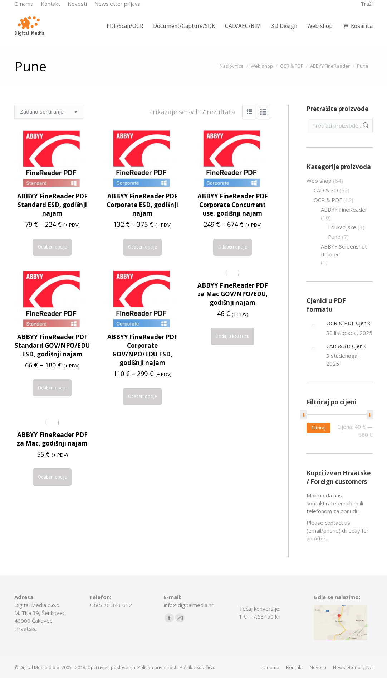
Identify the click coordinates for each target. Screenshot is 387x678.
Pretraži (365, 125)
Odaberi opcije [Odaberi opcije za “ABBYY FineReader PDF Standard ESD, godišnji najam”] (52, 247)
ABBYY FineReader (344, 209)
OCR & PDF (328, 199)
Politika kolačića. (197, 667)
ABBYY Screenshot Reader (344, 250)
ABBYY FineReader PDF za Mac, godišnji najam (52, 439)
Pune (334, 236)
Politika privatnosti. (157, 667)
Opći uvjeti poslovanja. (111, 667)
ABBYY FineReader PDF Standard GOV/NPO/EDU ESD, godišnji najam (52, 345)
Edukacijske (342, 227)
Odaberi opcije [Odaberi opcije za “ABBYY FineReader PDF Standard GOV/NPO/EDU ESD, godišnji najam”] (52, 387)
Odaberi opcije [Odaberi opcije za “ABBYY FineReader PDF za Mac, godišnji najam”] (52, 477)
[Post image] (314, 326)
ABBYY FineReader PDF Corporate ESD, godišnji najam (142, 204)
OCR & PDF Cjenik (348, 323)
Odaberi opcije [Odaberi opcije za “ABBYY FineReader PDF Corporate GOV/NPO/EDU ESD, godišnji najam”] (142, 396)
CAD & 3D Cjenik (346, 346)
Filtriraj (318, 428)
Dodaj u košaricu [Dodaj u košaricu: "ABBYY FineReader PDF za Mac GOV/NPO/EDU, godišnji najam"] (232, 336)
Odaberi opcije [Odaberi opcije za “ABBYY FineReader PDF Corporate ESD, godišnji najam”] (142, 247)
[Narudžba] (48, 112)
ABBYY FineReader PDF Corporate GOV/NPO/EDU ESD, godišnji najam (142, 350)
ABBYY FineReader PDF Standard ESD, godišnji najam (52, 204)
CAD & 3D (326, 190)
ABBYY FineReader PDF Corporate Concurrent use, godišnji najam (232, 204)
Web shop (319, 180)
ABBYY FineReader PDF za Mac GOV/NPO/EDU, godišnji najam (232, 294)
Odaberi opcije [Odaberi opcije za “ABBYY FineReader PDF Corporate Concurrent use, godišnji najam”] (232, 247)
